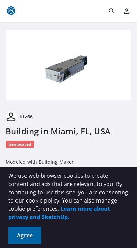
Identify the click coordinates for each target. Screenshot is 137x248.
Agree (25, 235)
